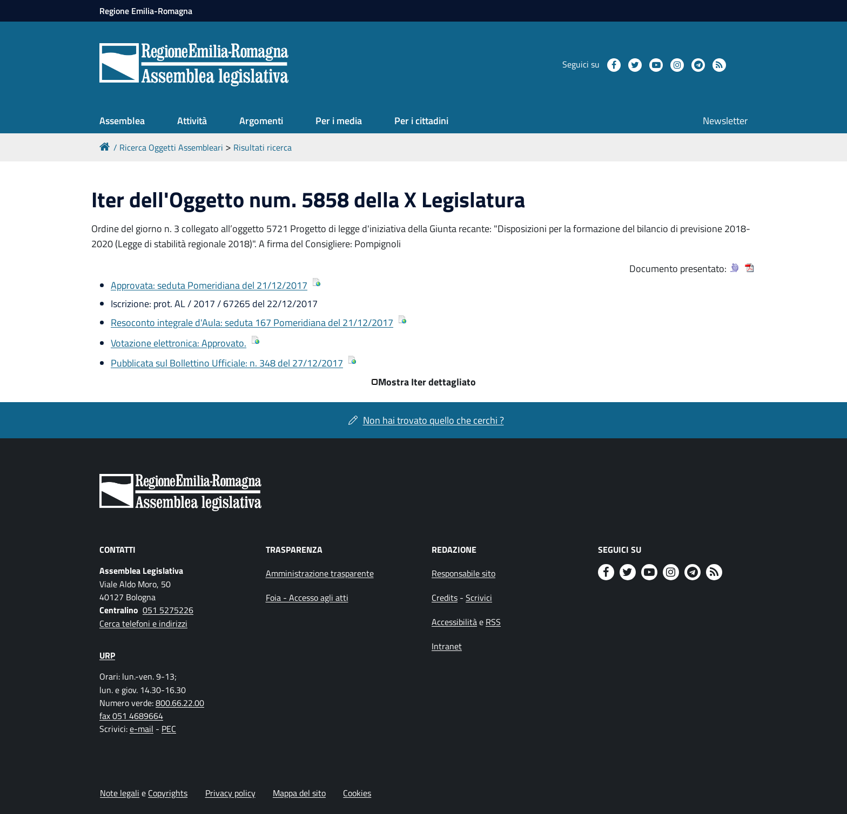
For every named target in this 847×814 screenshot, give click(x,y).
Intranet (447, 646)
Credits (445, 597)
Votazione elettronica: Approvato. (178, 343)
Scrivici (479, 597)
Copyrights (167, 792)
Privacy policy (230, 792)
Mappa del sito (299, 792)
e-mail (141, 728)
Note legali (119, 792)
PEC (169, 728)
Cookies (357, 792)
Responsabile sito (463, 573)
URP (107, 655)
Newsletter (725, 120)
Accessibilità (454, 621)
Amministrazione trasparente (320, 573)
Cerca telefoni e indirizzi (143, 623)
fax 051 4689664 (131, 715)
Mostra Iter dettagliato (427, 382)
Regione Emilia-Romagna (145, 10)
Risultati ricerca (262, 147)
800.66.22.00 (180, 702)
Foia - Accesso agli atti (307, 597)
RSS (493, 621)
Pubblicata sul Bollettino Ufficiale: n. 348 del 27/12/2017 (227, 363)
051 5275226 (168, 609)
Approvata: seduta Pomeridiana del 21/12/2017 (209, 285)
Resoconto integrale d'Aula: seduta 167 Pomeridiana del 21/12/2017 (252, 322)
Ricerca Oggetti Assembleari (171, 147)
